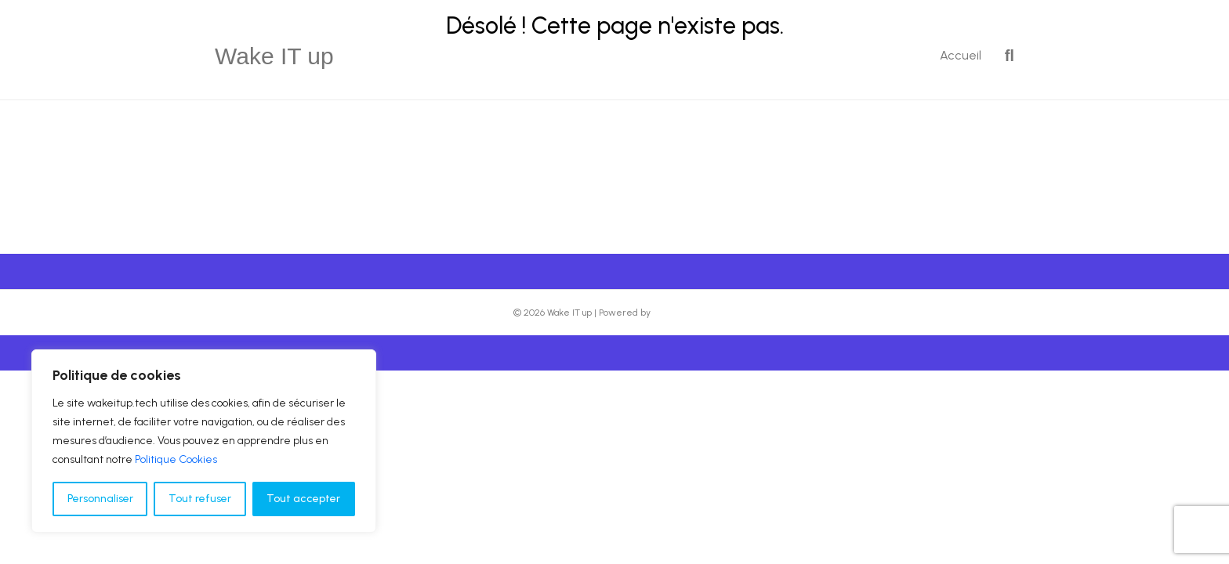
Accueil (960, 55)
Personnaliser (100, 498)
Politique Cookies (176, 459)
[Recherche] (1003, 56)
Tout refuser (200, 498)
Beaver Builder (684, 312)
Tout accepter (303, 498)
